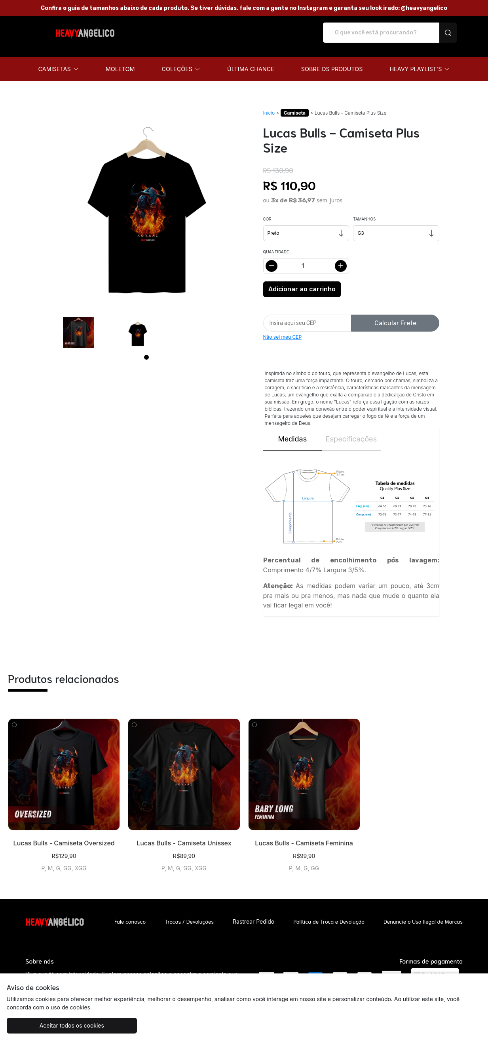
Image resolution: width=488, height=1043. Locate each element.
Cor (267, 210)
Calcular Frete (395, 315)
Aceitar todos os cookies (46, 1025)
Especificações (351, 430)
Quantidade (276, 243)
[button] (58, 61)
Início (269, 105)
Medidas (292, 430)
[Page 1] (146, 349)
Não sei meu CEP (282, 329)
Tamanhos (364, 210)
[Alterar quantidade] (306, 257)
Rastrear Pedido (253, 913)
